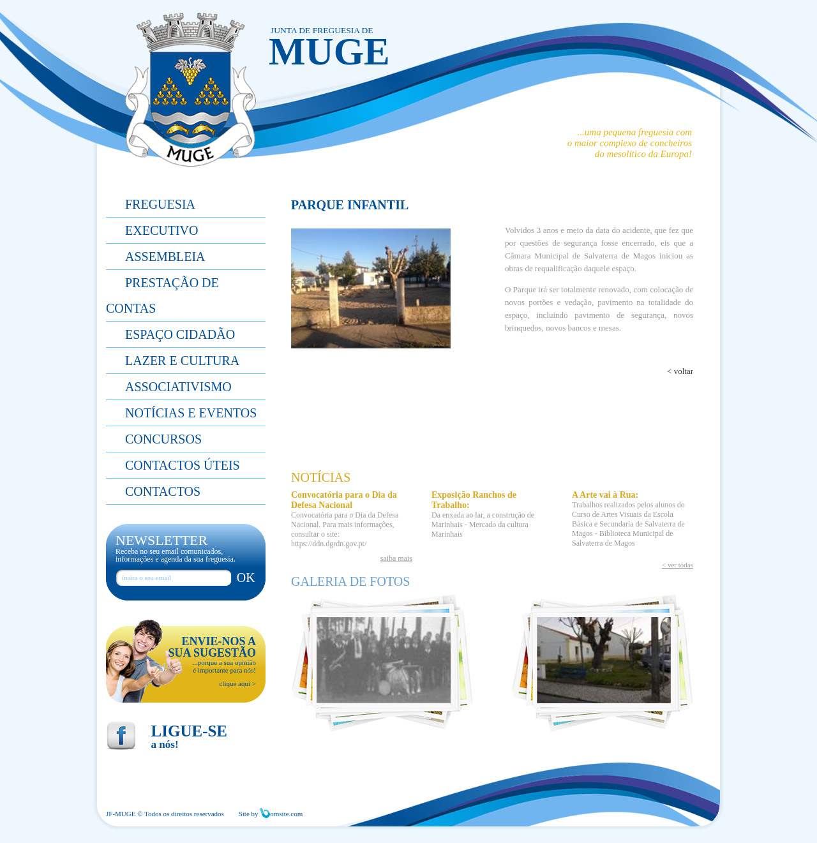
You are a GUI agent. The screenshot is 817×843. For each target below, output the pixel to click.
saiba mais (396, 558)
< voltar (680, 371)
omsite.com (281, 813)
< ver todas (677, 565)
